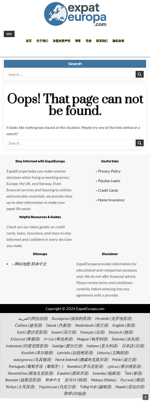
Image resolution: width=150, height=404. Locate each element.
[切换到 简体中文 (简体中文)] (52, 379)
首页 (29, 41)
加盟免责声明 (61, 41)
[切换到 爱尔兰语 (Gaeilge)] (67, 345)
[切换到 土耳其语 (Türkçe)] (20, 386)
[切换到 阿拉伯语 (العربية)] (33, 318)
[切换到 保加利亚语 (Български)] (71, 318)
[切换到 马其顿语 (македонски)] (33, 359)
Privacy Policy (109, 171)
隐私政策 (118, 41)
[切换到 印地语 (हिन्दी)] (75, 393)
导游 (88, 41)
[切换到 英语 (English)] (124, 325)
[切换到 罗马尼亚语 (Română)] (85, 366)
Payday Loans (109, 180)
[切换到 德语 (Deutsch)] (121, 331)
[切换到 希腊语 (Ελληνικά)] (25, 338)
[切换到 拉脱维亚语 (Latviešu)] (75, 352)
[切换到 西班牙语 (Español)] (73, 373)
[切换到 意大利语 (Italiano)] (102, 345)
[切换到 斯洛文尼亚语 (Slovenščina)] (30, 373)
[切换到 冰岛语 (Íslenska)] (125, 338)
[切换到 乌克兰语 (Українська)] (57, 386)
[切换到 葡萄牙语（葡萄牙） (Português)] (36, 366)
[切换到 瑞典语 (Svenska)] (106, 373)
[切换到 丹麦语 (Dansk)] (58, 325)
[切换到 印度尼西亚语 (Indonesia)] (27, 345)
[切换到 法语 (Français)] (92, 331)
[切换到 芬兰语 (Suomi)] (63, 331)
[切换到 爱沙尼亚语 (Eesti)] (32, 331)
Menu (9, 34)
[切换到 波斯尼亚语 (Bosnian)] (23, 379)
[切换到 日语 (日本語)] (133, 345)
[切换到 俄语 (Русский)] (132, 379)
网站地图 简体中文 (30, 263)
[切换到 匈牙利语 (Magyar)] (92, 338)
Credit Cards (108, 190)
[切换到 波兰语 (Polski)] (124, 359)
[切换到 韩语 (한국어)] (75, 379)
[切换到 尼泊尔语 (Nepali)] (129, 386)
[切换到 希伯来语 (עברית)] (58, 338)
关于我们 (42, 41)
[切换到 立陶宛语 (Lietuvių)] (113, 352)
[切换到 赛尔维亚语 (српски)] (124, 366)
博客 (78, 41)
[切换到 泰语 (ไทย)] (133, 373)
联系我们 (102, 41)
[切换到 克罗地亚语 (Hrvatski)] (113, 318)
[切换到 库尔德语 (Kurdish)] (37, 352)
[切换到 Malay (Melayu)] (103, 379)
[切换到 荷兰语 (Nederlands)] (92, 325)
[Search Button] (75, 51)
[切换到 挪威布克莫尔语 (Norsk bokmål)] (81, 359)
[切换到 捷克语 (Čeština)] (28, 325)
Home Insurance (111, 199)
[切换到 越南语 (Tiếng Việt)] (95, 386)
